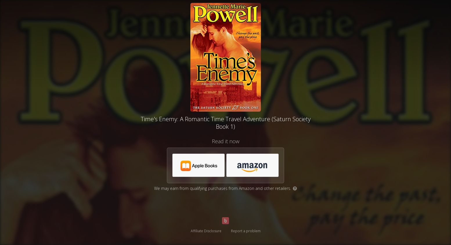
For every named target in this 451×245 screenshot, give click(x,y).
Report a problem (246, 230)
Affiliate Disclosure (206, 230)
